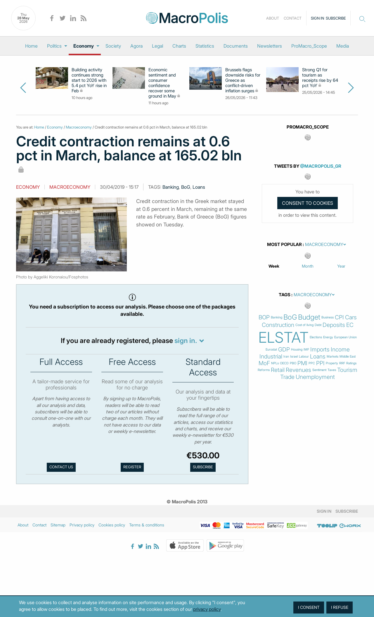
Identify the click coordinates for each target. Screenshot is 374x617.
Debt (318, 325)
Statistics (204, 46)
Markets (332, 356)
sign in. (185, 341)
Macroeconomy (79, 127)
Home (31, 46)
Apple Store (185, 545)
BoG (185, 187)
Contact (293, 18)
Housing (296, 349)
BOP (264, 317)
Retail (278, 370)
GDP (284, 349)
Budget (309, 317)
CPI (339, 317)
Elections (316, 337)
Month (308, 266)
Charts (179, 46)
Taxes (332, 370)
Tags (284, 294)
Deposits (334, 325)
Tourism (347, 370)
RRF (342, 363)
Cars (351, 317)
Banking (170, 187)
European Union (345, 337)
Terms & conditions (146, 524)
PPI (320, 363)
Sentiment (319, 370)
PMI (302, 363)
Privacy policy (82, 524)
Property (332, 363)
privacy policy (207, 609)
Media (342, 46)
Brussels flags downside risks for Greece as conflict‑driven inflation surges (242, 80)
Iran (286, 356)
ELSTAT (283, 337)
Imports (320, 349)
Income (340, 349)
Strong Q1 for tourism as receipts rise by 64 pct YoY (320, 77)
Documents (236, 46)
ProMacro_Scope (309, 46)
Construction (278, 325)
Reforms (264, 370)
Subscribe (336, 18)
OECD (284, 363)
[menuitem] (31, 46)
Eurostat (271, 349)
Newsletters (269, 46)
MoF (264, 363)
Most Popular (284, 244)
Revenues (298, 370)
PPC (312, 363)
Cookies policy (111, 524)
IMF (306, 349)
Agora (136, 46)
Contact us (61, 467)
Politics (54, 46)
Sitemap (58, 524)
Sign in (317, 18)
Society (113, 46)
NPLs (275, 363)
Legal (157, 46)
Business (327, 317)
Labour (304, 356)
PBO (293, 363)
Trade (287, 377)
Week (274, 266)
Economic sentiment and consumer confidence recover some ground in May (162, 83)
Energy (328, 337)
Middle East (348, 356)
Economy (83, 46)
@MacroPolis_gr (320, 166)
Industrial (270, 356)
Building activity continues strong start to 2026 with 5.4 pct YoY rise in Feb (89, 80)
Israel (294, 356)
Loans (199, 187)
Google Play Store (225, 545)
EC (350, 325)
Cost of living (304, 325)
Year (341, 266)
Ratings (351, 363)
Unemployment (315, 377)
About (272, 18)
